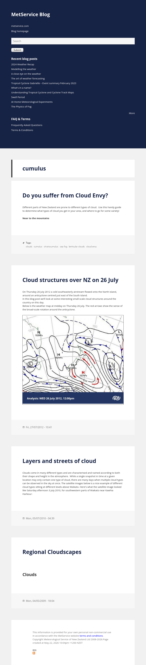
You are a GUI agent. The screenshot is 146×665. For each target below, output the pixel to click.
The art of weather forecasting (28, 78)
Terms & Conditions (22, 130)
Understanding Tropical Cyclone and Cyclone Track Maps (42, 92)
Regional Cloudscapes (51, 552)
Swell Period (18, 97)
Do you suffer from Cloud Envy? (65, 195)
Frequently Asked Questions (26, 125)
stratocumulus (51, 246)
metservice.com (20, 25)
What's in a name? (21, 87)
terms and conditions (91, 635)
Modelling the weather (23, 69)
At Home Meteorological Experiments (32, 101)
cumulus (38, 246)
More (132, 113)
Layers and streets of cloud (59, 461)
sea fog (63, 246)
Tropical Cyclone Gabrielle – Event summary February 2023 (43, 83)
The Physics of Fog (21, 106)
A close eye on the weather (26, 73)
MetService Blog (30, 14)
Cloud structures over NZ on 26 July (70, 280)
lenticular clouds (77, 246)
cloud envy (91, 246)
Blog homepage (20, 31)
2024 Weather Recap (22, 64)
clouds (29, 246)
